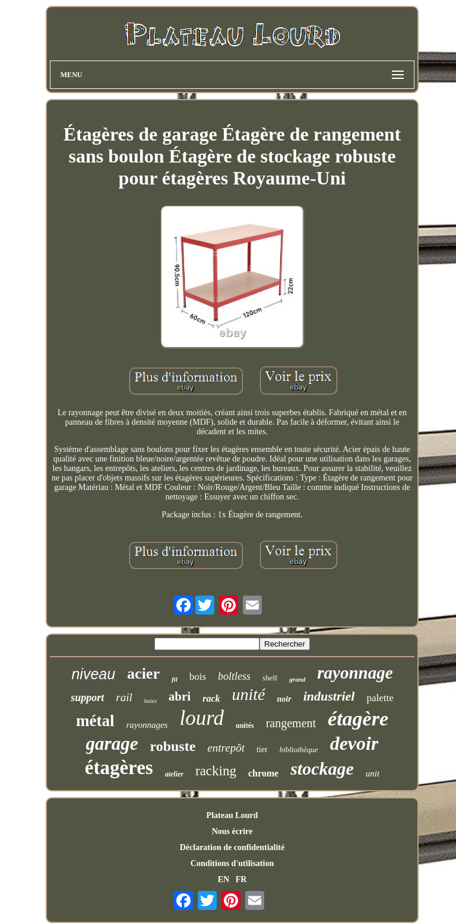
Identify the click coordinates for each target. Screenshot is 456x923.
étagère (358, 719)
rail (124, 697)
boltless (234, 676)
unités (245, 725)
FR (241, 879)
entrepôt (226, 747)
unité (248, 694)
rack (211, 698)
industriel (329, 696)
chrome (263, 773)
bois (197, 676)
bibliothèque (299, 749)
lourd (201, 718)
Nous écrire (232, 831)
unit (372, 773)
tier (262, 749)
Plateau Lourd (232, 815)
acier (143, 673)
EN (223, 879)
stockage (322, 768)
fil (175, 679)
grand (297, 679)
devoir (354, 743)
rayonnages (146, 725)
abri (180, 696)
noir (284, 699)
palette (379, 698)
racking (215, 770)
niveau (93, 674)
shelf (269, 677)
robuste (172, 746)
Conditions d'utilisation (232, 863)
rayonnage (354, 672)
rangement (291, 723)
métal (95, 721)
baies (150, 701)
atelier (174, 774)
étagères (119, 767)
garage (112, 743)
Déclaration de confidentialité (232, 847)
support (87, 698)
